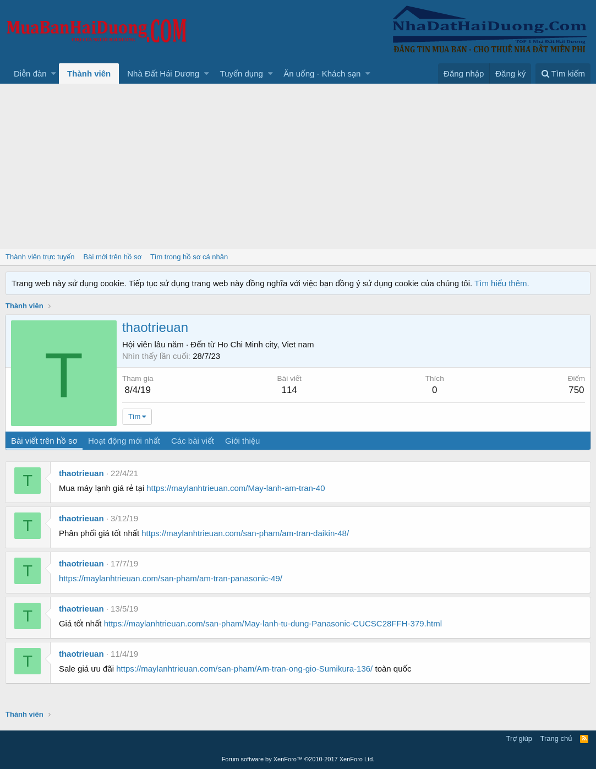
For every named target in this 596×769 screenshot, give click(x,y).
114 (289, 390)
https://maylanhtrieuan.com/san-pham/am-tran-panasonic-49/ (171, 578)
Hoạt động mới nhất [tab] (125, 440)
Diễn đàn (30, 73)
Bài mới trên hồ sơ (112, 257)
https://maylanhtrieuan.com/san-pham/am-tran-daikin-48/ (245, 533)
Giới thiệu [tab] (243, 440)
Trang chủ (556, 738)
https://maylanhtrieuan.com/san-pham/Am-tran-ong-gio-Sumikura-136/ (245, 668)
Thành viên (89, 73)
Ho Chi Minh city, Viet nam (266, 344)
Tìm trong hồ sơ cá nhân (189, 257)
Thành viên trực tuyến (40, 257)
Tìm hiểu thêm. (501, 283)
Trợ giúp (519, 738)
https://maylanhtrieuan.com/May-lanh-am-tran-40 (236, 488)
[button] (53, 73)
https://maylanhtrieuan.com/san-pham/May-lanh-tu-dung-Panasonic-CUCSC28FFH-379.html (273, 623)
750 (575, 390)
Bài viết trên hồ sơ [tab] (45, 440)
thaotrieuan (82, 473)
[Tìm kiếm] (562, 73)
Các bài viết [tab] (193, 440)
